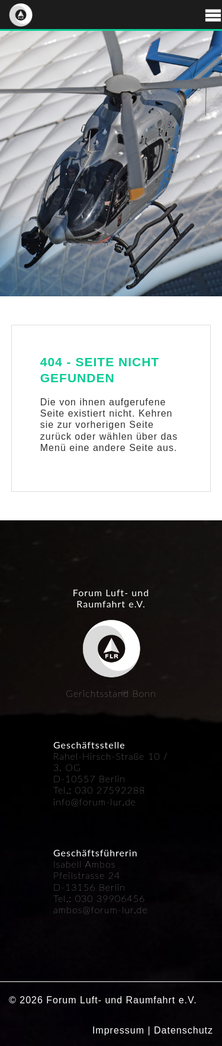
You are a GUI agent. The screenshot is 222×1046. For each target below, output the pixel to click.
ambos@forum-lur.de (100, 909)
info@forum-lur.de (94, 801)
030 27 (92, 789)
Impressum (118, 1030)
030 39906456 (110, 898)
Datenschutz (183, 1030)
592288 (127, 789)
